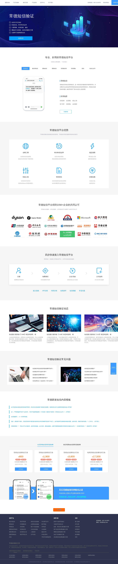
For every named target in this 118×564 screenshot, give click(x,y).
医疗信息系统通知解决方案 (61, 529)
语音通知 (22, 526)
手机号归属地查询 (46, 537)
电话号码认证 (23, 534)
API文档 (45, 291)
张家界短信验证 (91, 555)
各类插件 (63, 291)
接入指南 (36, 291)
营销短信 (11, 526)
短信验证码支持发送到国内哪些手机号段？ (43, 368)
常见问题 (82, 291)
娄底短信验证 (65, 557)
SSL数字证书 (45, 521)
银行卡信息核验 (35, 526)
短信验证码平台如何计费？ (40, 371)
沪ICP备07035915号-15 (48, 561)
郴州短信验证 (25, 557)
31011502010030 (84, 561)
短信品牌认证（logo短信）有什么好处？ (43, 380)
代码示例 (54, 291)
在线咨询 (113, 367)
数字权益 (44, 524)
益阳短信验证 (12, 557)
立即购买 (21, 469)
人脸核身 (33, 532)
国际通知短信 (12, 532)
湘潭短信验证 (38, 555)
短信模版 (77, 534)
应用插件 (77, 529)
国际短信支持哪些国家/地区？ (40, 377)
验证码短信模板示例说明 (90, 377)
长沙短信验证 (12, 555)
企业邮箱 (44, 529)
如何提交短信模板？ (89, 368)
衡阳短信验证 (52, 555)
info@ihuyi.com (104, 522)
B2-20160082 (69, 561)
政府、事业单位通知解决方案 (61, 526)
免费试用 (20, 38)
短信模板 (73, 291)
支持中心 (42, 2)
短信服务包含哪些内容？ (39, 374)
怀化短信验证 (52, 557)
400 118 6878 (97, 2)
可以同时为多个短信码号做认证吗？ (93, 371)
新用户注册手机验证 (59, 521)
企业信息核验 (34, 529)
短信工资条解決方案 (59, 534)
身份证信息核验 (35, 521)
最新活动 (7, 2)
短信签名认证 (23, 532)
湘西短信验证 (78, 557)
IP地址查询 (44, 534)
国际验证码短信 (13, 529)
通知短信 (11, 524)
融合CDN (44, 532)
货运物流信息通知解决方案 (61, 537)
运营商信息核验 (35, 524)
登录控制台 (106, 2)
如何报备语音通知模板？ (90, 374)
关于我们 (50, 2)
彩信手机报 (23, 521)
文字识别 (33, 534)
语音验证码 (23, 529)
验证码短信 (12, 521)
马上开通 (59, 509)
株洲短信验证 (25, 555)
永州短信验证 (38, 557)
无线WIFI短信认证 (58, 524)
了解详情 (65, 111)
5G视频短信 (23, 524)
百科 (76, 537)
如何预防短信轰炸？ (89, 380)
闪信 (10, 537)
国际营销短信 (12, 534)
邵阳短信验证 (65, 555)
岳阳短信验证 (78, 555)
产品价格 (34, 2)
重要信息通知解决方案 (59, 532)
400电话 (44, 526)
